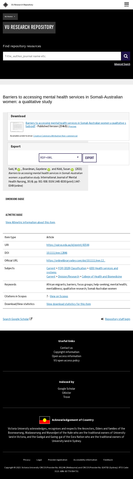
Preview (72, 126)
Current (51, 268)
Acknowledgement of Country (73, 420)
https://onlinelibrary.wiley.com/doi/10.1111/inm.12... (76, 261)
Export (16, 146)
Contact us (66, 348)
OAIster (66, 393)
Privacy (26, 460)
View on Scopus (59, 296)
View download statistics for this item (69, 304)
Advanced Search (122, 64)
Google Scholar (66, 389)
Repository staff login (117, 319)
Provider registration (57, 460)
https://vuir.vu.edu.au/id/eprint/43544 (68, 245)
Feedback (108, 460)
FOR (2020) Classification (72, 268)
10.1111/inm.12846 (57, 253)
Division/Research (68, 277)
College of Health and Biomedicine (102, 277)
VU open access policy (67, 361)
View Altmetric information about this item (30, 222)
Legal (39, 460)
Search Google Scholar (16, 319)
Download (18, 116)
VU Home (9, 16)
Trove (66, 397)
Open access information (66, 356)
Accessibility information (85, 460)
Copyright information (66, 352)
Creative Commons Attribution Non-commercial (55, 136)
